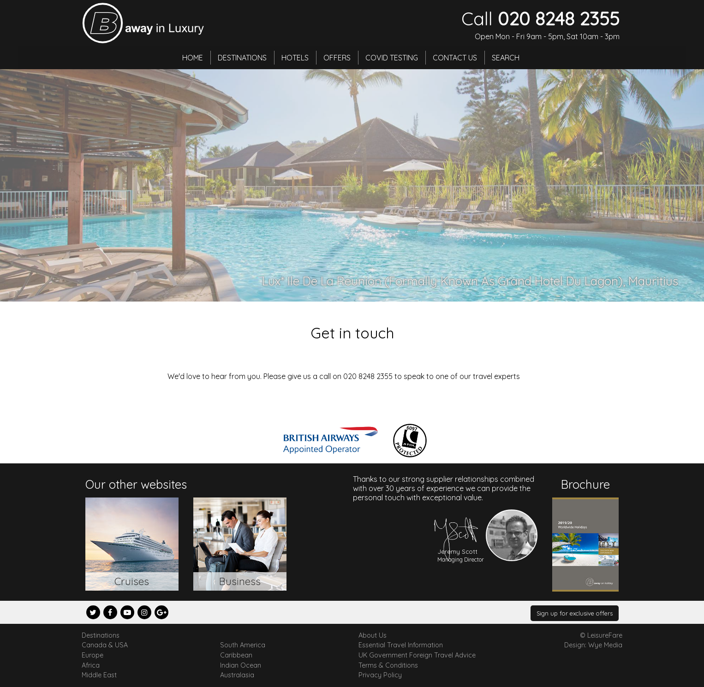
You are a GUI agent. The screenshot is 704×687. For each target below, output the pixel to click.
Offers (337, 57)
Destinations (242, 57)
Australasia (237, 675)
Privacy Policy (380, 675)
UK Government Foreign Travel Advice (417, 655)
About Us (372, 635)
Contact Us (455, 57)
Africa (91, 665)
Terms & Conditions (388, 665)
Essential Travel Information (400, 645)
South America (242, 645)
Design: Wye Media (593, 645)
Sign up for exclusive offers (575, 613)
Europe (92, 655)
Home (192, 57)
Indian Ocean (240, 665)
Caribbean (236, 655)
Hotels (295, 57)
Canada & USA (105, 645)
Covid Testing (391, 57)
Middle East (99, 675)
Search (505, 57)
